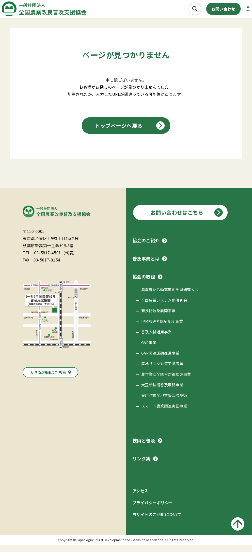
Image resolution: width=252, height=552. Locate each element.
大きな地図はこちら (48, 379)
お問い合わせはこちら (177, 219)
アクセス (140, 498)
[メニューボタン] (240, 11)
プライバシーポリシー (152, 509)
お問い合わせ (212, 11)
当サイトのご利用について (156, 521)
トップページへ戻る (118, 132)
